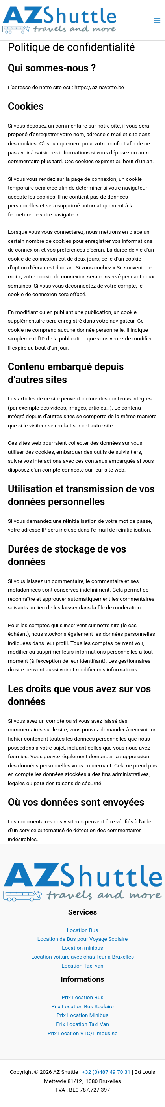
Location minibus (82, 948)
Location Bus (82, 930)
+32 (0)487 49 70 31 (106, 1072)
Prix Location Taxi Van (82, 1024)
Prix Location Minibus (82, 1015)
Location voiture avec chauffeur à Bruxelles (82, 956)
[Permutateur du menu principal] (157, 20)
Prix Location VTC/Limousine (82, 1033)
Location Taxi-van (82, 965)
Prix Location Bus (82, 997)
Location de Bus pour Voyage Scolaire (82, 939)
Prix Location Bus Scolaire (82, 1006)
